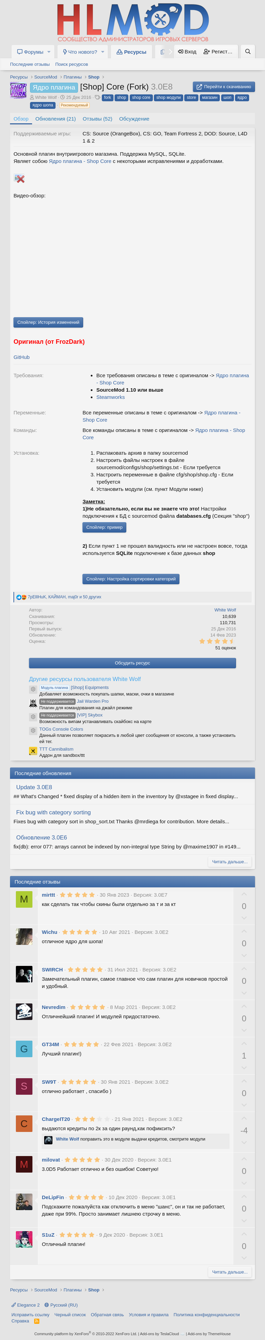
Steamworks (110, 397)
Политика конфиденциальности (207, 1314)
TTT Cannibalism (56, 749)
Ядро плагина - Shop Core (80, 161)
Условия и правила (149, 1314)
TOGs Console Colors (61, 729)
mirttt (48, 895)
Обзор (20, 119)
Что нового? (80, 52)
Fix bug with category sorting (53, 812)
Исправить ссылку (30, 1314)
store (191, 97)
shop (121, 97)
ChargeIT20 (56, 1119)
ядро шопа (42, 105)
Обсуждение (134, 119)
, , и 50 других (64, 597)
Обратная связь (107, 1314)
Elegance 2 (25, 1305)
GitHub (21, 357)
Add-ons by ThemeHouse (209, 1334)
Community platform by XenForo (85, 1334)
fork (107, 97)
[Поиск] (248, 51)
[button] (49, 51)
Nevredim (53, 1007)
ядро (242, 97)
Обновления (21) (56, 119)
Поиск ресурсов (71, 64)
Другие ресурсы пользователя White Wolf (85, 679)
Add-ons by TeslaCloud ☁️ (162, 1334)
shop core (141, 97)
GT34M (50, 1044)
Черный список (70, 1314)
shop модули (168, 97)
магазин (209, 97)
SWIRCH (52, 969)
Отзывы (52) (97, 119)
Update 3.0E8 (34, 787)
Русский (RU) (61, 1305)
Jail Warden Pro (74, 701)
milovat (51, 1160)
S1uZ (48, 1235)
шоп (228, 97)
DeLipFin (53, 1197)
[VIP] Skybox (70, 715)
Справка (20, 1320)
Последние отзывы (30, 64)
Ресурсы (131, 52)
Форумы (30, 52)
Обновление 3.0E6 (41, 837)
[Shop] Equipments (74, 687)
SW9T (49, 1082)
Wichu (49, 932)
